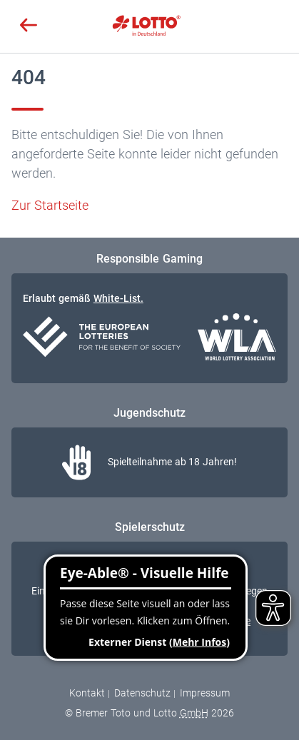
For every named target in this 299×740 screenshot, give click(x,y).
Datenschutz (142, 693)
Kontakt (87, 693)
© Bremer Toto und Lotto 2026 (149, 713)
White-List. (118, 298)
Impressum (205, 693)
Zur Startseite (49, 205)
